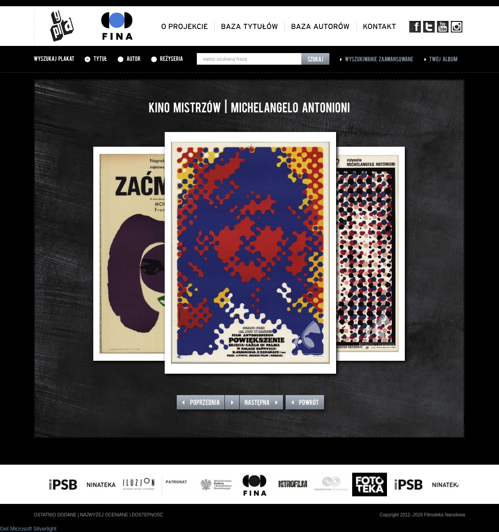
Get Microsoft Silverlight (28, 529)
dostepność (147, 514)
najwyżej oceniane (104, 514)
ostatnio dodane (55, 514)
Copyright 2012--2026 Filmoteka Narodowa (422, 514)
